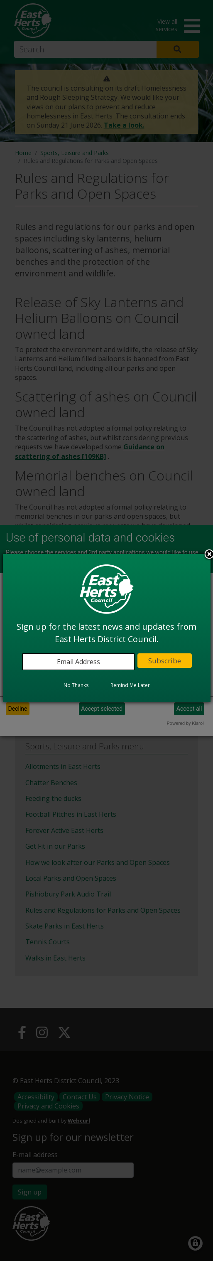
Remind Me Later (130, 685)
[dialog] (107, 628)
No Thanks (76, 685)
